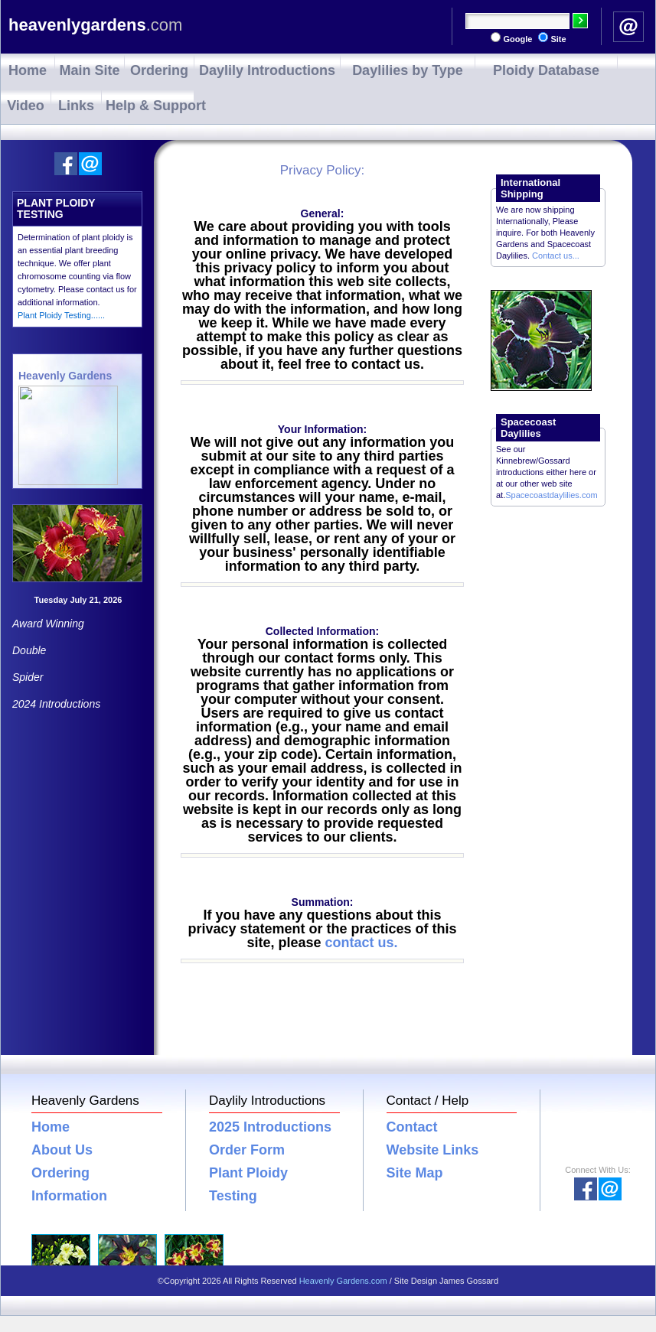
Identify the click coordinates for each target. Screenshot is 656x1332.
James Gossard (468, 1280)
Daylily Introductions (267, 70)
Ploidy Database (546, 70)
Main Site (89, 70)
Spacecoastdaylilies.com (551, 495)
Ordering (159, 70)
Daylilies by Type (407, 70)
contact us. (361, 942)
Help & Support (150, 105)
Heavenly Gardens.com (343, 1280)
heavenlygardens (95, 24)
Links (76, 105)
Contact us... (555, 255)
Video (25, 105)
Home (27, 70)
